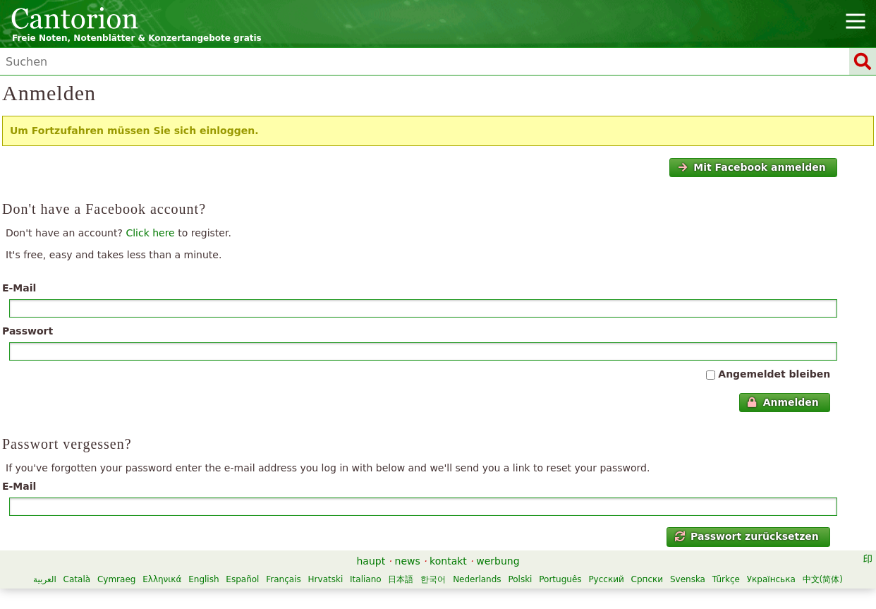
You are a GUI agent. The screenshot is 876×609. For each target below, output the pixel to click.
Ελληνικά (161, 579)
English (203, 579)
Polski (520, 579)
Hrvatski (325, 579)
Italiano (366, 579)
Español (242, 579)
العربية (44, 579)
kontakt (448, 561)
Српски (647, 579)
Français (283, 579)
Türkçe (726, 579)
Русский (605, 579)
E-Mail (19, 288)
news (407, 561)
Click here (150, 233)
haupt (370, 561)
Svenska (687, 579)
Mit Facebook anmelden (752, 167)
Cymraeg (116, 579)
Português (560, 579)
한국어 (433, 579)
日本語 (400, 579)
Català (76, 579)
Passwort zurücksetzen (747, 536)
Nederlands (477, 579)
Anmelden (783, 402)
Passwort (27, 331)
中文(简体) (823, 579)
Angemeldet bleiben (774, 374)
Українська (771, 579)
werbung (497, 561)
